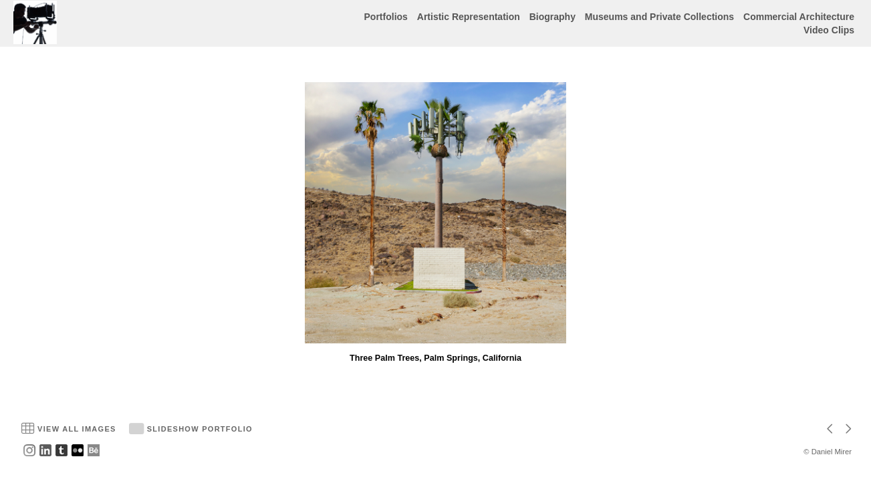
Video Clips (828, 30)
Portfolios (386, 16)
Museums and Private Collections (659, 16)
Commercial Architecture (798, 16)
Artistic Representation (468, 16)
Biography (552, 16)
